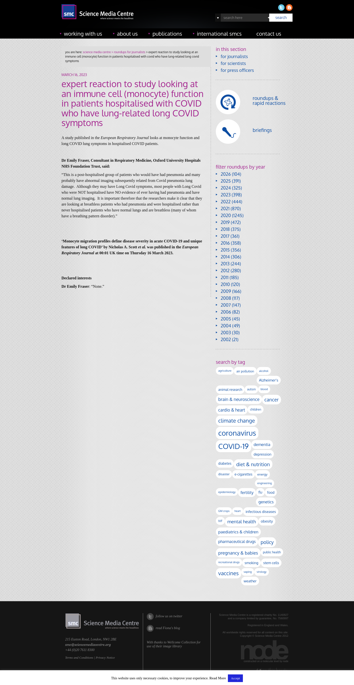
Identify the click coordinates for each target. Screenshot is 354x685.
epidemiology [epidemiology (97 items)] (227, 492)
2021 (225, 208)
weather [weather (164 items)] (250, 581)
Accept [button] (235, 678)
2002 (226, 339)
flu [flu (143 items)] (260, 492)
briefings (262, 130)
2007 (226, 305)
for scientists (233, 63)
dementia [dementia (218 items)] (262, 444)
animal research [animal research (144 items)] (230, 389)
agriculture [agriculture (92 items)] (225, 370)
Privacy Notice (105, 657)
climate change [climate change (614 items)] (236, 420)
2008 (226, 298)
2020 (226, 215)
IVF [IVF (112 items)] (220, 521)
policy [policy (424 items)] (267, 542)
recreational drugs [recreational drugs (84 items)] (229, 562)
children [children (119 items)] (255, 409)
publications (167, 33)
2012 (225, 270)
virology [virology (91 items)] (261, 571)
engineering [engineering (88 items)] (264, 483)
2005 (226, 318)
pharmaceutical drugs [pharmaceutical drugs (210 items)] (237, 541)
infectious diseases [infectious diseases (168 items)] (261, 511)
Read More (217, 678)
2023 (226, 194)
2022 (226, 201)
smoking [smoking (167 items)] (251, 562)
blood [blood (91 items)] (264, 389)
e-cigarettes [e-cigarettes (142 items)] (243, 474)
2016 (225, 243)
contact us (268, 33)
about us (127, 33)
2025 (226, 181)
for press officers (237, 70)
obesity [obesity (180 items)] (267, 521)
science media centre (97, 52)
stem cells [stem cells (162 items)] (271, 562)
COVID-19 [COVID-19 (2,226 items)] (233, 446)
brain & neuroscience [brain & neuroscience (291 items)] (239, 399)
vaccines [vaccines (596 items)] (228, 573)
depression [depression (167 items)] (262, 454)
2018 (225, 229)
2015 (225, 250)
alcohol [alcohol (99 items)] (263, 371)
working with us (83, 33)
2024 (226, 188)
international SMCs (219, 33)
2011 (225, 277)
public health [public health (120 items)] (272, 552)
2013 (225, 263)
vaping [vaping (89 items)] (248, 571)
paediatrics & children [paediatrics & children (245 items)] (238, 531)
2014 (225, 256)
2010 (225, 284)
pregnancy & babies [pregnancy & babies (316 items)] (238, 553)
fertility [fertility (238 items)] (246, 492)
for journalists (234, 56)
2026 (226, 174)
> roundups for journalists (128, 52)
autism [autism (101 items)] (251, 389)
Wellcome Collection (181, 642)
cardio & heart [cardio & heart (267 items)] (231, 410)
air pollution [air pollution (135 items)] (245, 371)
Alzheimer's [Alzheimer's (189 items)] (268, 380)
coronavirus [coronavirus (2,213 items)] (237, 432)
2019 (225, 222)
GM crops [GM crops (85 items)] (224, 511)
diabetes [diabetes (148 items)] (224, 463)
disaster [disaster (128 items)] (224, 474)
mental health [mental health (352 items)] (241, 521)
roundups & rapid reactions (269, 100)
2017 (225, 236)
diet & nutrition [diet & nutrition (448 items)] (253, 464)
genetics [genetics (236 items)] (266, 501)
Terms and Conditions (79, 657)
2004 (226, 325)
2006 (226, 312)
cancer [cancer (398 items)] (272, 400)
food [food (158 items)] (271, 492)
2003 (226, 332)
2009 (226, 291)
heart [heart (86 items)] (238, 511)
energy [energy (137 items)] (262, 474)
